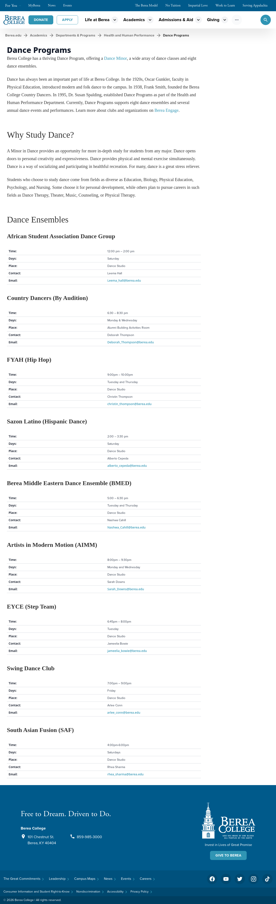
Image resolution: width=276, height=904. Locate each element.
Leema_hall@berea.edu (124, 280)
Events (69, 5)
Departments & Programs (75, 35)
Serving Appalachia (257, 5)
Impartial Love (200, 5)
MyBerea (36, 5)
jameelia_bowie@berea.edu (127, 651)
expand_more (114, 19)
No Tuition (175, 5)
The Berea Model (148, 5)
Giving (213, 20)
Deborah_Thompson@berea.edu (130, 342)
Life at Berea (97, 20)
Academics (134, 20)
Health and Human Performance (129, 35)
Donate (41, 19)
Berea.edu (13, 35)
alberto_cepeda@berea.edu (127, 466)
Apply (67, 19)
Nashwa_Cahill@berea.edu (126, 527)
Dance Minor (115, 58)
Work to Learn (227, 5)
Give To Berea (228, 855)
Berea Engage (166, 110)
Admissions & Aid (176, 20)
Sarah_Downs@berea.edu (125, 589)
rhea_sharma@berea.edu (125, 774)
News (54, 5)
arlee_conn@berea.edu (123, 712)
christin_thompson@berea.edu (129, 404)
